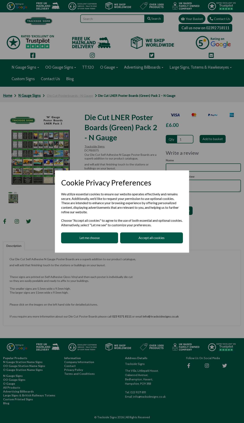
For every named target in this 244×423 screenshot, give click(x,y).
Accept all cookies (152, 238)
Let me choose (89, 238)
